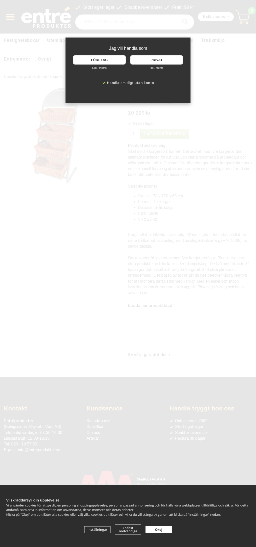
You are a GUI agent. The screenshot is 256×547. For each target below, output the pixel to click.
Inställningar (97, 529)
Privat (156, 60)
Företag (99, 60)
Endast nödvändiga (128, 529)
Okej (158, 529)
